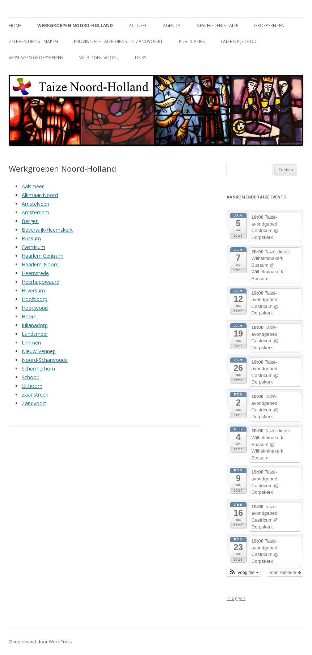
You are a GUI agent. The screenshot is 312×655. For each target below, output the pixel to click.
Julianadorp (35, 325)
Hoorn (29, 316)
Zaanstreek (35, 394)
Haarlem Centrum (42, 255)
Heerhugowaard (40, 281)
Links (140, 58)
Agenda (172, 25)
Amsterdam (35, 212)
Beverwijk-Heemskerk (47, 229)
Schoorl (30, 377)
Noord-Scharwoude (45, 359)
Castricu (31, 247)
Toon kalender (285, 572)
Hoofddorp (34, 299)
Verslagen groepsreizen (36, 58)
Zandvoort (34, 403)
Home (15, 25)
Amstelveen (35, 203)
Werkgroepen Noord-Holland (75, 25)
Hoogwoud (35, 307)
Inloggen (236, 598)
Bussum (31, 238)
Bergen (30, 221)
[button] (244, 572)
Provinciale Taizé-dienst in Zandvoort (118, 41)
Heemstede (35, 273)
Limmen (31, 342)
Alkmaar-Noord (40, 195)
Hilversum (33, 290)
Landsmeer (35, 333)
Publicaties (192, 41)
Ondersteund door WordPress (40, 642)
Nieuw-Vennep (39, 351)
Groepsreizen (269, 25)
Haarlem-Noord (40, 264)
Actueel (138, 25)
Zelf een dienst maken (33, 41)
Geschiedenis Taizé (217, 25)
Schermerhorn (38, 368)
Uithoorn (32, 385)
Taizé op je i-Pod (238, 41)
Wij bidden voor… (99, 58)
